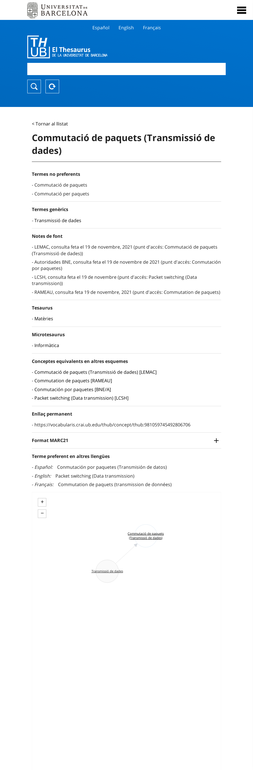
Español (100, 27)
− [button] (42, 513)
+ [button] (42, 501)
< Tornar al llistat (50, 124)
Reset (52, 86)
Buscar (34, 86)
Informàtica (46, 345)
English (126, 27)
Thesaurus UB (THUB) (96, 47)
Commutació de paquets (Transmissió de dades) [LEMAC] (95, 372)
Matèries (43, 318)
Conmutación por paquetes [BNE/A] (72, 389)
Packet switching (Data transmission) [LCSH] (81, 398)
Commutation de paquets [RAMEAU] (73, 380)
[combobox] (126, 69)
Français (152, 27)
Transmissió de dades (57, 220)
